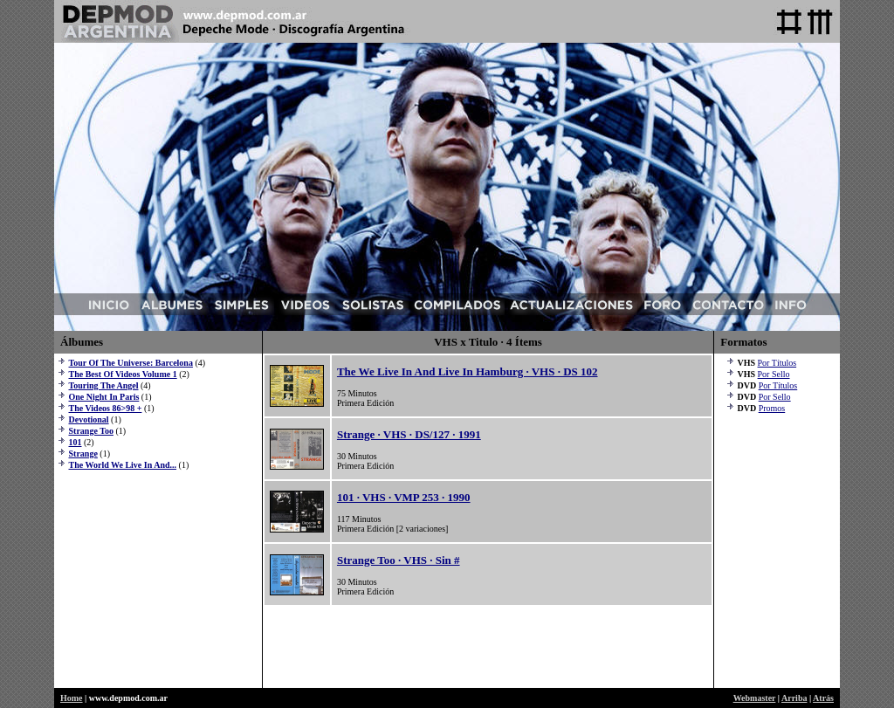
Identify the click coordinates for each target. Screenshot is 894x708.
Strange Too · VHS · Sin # (398, 560)
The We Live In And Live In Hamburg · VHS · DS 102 (467, 371)
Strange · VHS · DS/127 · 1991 (409, 434)
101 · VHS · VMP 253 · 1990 (404, 497)
